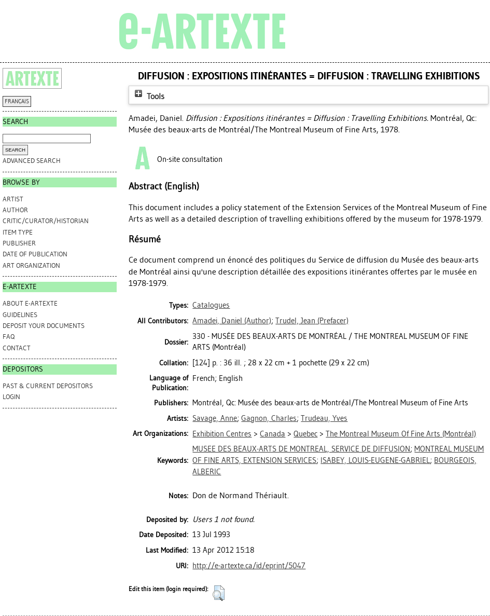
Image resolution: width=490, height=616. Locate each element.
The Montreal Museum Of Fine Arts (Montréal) (401, 434)
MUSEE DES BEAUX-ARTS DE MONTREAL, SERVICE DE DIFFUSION (301, 449)
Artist (13, 199)
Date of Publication (35, 254)
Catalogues (211, 305)
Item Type (18, 232)
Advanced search (32, 161)
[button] (218, 593)
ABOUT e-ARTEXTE (30, 303)
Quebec (305, 434)
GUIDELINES (20, 315)
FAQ (9, 336)
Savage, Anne (214, 418)
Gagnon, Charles (269, 418)
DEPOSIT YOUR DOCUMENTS (44, 326)
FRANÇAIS (17, 101)
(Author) (231, 320)
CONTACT (17, 348)
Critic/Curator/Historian (46, 221)
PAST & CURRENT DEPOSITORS (48, 386)
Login (11, 397)
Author (15, 210)
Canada (272, 434)
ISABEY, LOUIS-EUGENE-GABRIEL (375, 460)
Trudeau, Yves (324, 418)
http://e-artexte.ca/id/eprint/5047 (248, 565)
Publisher (19, 243)
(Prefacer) (311, 320)
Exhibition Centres (221, 434)
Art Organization (31, 265)
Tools (148, 96)
